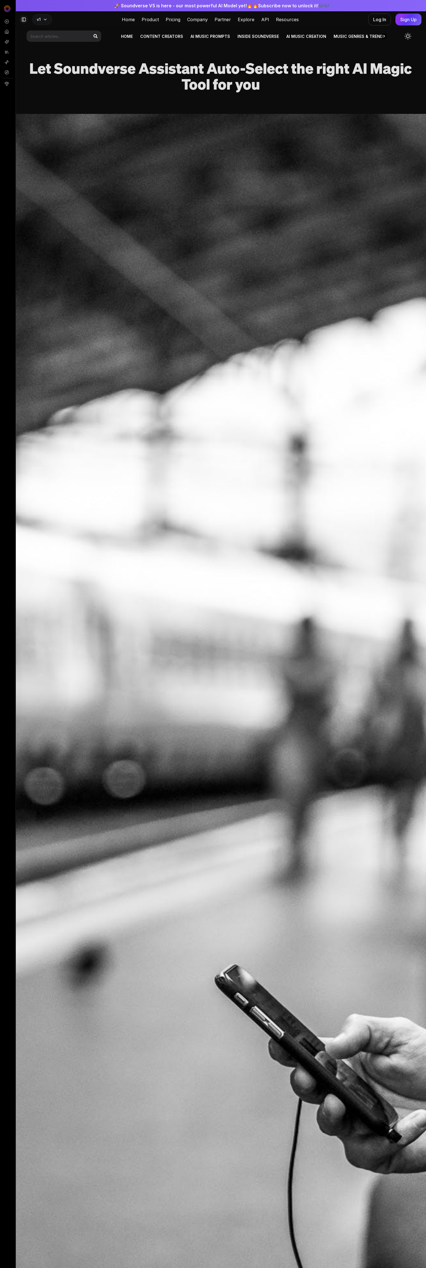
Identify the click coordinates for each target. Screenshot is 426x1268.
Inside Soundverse (258, 36)
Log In (379, 19)
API (265, 19)
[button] (384, 36)
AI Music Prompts (210, 36)
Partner (223, 19)
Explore (246, 19)
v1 (42, 19)
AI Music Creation (306, 36)
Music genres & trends (360, 36)
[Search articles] (64, 36)
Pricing (173, 19)
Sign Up (408, 19)
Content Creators (161, 36)
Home (128, 19)
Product (150, 19)
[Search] (95, 36)
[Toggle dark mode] (408, 36)
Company (197, 19)
